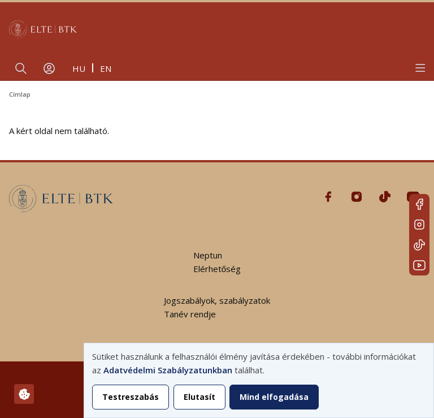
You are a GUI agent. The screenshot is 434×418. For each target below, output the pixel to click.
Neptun (207, 255)
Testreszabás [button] (130, 396)
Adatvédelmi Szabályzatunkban (167, 370)
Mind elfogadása (274, 396)
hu (78, 68)
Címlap (20, 94)
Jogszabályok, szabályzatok (217, 300)
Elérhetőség (217, 268)
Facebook (419, 204)
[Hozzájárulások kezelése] (24, 394)
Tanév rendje (190, 314)
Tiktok (419, 245)
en (105, 68)
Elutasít (199, 396)
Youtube (419, 265)
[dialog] (259, 380)
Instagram (419, 224)
